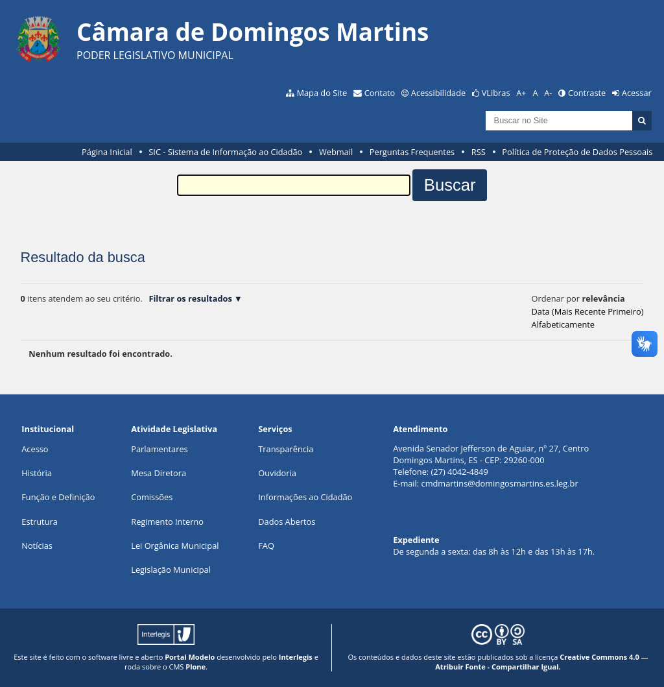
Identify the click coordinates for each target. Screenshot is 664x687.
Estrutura (39, 521)
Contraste (587, 93)
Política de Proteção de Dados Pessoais (577, 152)
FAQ (266, 545)
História (36, 473)
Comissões (151, 497)
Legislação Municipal (171, 569)
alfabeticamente (563, 324)
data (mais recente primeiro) (588, 311)
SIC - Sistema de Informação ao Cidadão (225, 152)
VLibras (496, 93)
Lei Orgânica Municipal (175, 545)
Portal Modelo (190, 657)
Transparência (285, 449)
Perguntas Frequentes (412, 152)
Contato (380, 93)
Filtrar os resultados (189, 298)
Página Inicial (107, 152)
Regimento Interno (167, 521)
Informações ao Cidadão (305, 497)
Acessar (637, 93)
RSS (478, 152)
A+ (521, 93)
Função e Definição (58, 497)
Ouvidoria (277, 473)
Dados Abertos (286, 521)
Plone (195, 666)
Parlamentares (159, 449)
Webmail (336, 152)
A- (548, 93)
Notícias (37, 545)
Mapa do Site (321, 93)
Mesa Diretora (158, 473)
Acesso (34, 449)
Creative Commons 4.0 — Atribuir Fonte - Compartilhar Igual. (541, 661)
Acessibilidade (438, 93)
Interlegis (296, 657)
